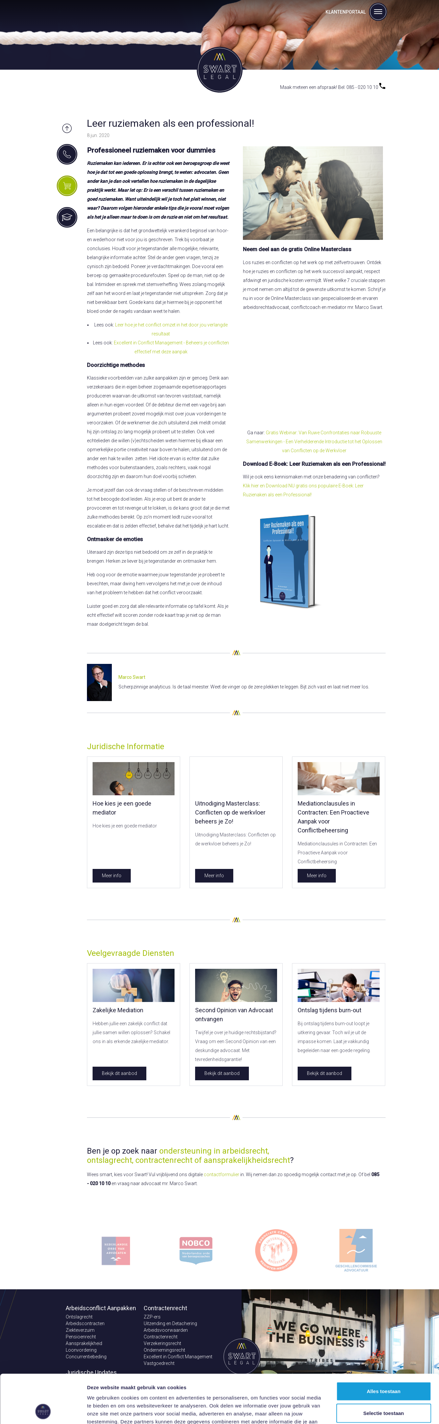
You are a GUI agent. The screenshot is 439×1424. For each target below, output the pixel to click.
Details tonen (358, 1411)
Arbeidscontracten (85, 1323)
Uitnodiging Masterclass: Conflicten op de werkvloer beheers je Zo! (230, 812)
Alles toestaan (384, 1345)
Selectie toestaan (383, 1367)
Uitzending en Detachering (170, 1323)
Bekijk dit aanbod (119, 1073)
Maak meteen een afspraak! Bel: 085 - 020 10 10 (332, 87)
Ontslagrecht (79, 1316)
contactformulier (221, 1174)
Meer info (111, 875)
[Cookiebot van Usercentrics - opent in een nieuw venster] (43, 1411)
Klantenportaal (346, 12)
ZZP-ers (152, 1316)
